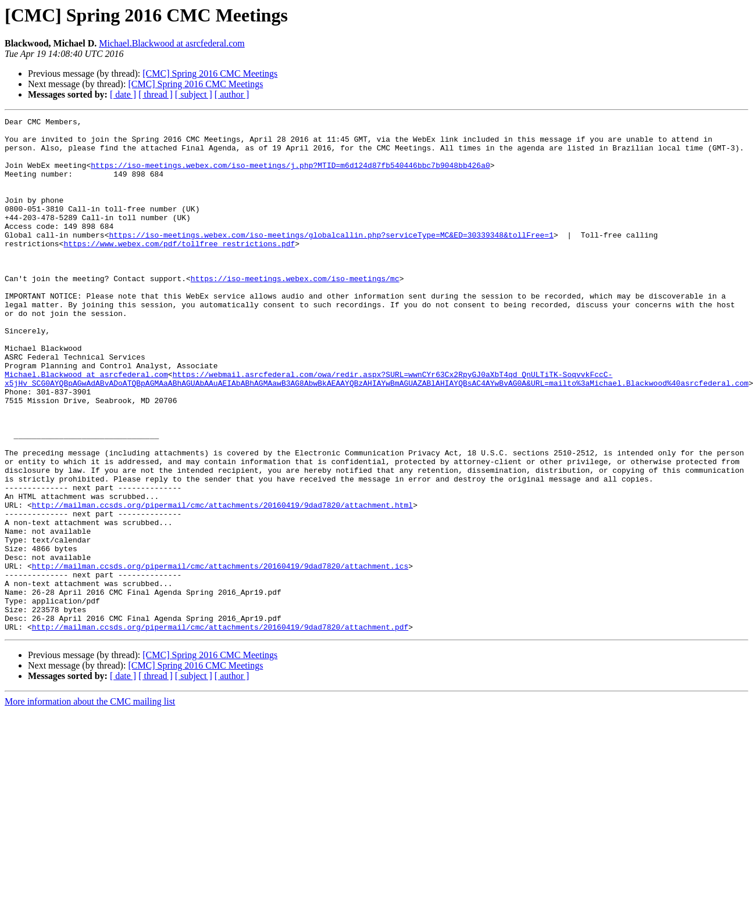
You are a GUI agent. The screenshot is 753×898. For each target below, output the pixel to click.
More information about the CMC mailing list (90, 804)
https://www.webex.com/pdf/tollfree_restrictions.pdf (179, 269)
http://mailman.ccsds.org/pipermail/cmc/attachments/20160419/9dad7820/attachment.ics (220, 656)
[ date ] (123, 94)
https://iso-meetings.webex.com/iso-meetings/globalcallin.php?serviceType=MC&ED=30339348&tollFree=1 (331, 259)
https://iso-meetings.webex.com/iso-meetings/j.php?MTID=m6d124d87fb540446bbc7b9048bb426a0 (290, 175)
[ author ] (232, 94)
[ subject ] (193, 94)
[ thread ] (155, 94)
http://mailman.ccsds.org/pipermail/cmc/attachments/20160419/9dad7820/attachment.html (222, 583)
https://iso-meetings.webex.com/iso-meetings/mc (295, 311)
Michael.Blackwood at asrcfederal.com (172, 43)
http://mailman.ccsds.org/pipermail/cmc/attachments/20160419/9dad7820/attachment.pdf (220, 729)
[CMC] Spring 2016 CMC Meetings (209, 73)
